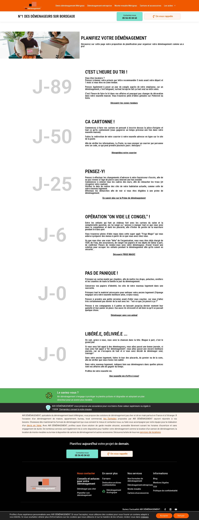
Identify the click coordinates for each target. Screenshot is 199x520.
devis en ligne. (34, 425)
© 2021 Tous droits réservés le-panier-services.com (44, 514)
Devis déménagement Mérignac (70, 6)
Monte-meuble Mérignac (126, 6)
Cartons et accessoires (150, 6)
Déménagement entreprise (99, 6)
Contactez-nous (129, 15)
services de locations (150, 432)
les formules (110, 418)
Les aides (170, 6)
